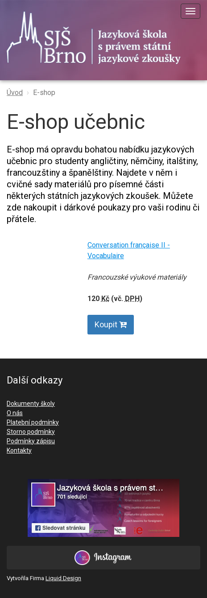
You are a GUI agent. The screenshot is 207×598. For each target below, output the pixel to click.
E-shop (44, 92)
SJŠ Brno (100, 38)
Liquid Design (63, 578)
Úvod (15, 92)
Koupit (111, 324)
